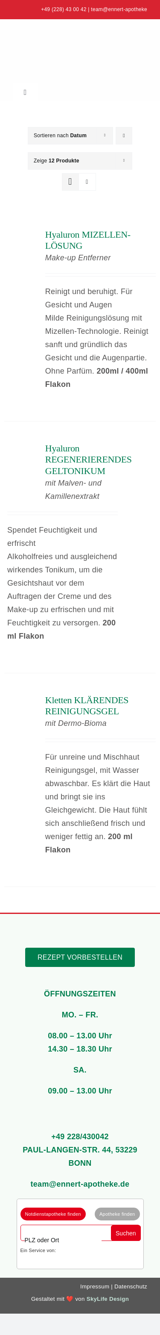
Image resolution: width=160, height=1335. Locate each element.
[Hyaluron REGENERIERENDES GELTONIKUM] (21, 449)
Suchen (126, 1233)
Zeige (56, 161)
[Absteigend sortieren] (124, 135)
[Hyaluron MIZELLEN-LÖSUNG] (21, 235)
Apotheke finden (117, 1214)
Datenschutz (130, 1286)
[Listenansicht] (87, 182)
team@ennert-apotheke (119, 9)
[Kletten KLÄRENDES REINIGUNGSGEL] (21, 701)
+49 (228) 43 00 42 (64, 9)
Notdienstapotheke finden (53, 1214)
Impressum (94, 1286)
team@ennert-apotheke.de (80, 1184)
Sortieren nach (60, 136)
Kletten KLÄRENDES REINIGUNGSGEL (86, 705)
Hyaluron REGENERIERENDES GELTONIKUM (88, 459)
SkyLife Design (108, 1299)
